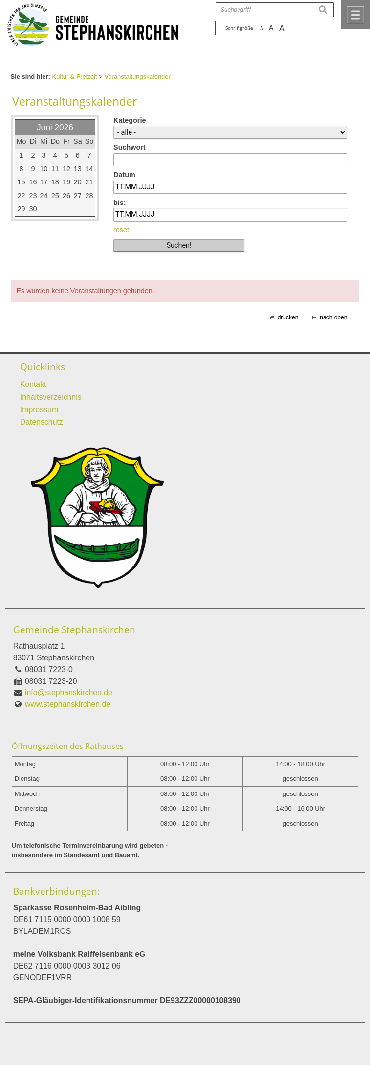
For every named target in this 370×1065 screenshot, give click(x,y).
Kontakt (33, 384)
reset (121, 230)
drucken (288, 317)
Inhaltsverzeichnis (51, 397)
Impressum (39, 410)
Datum (124, 175)
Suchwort (129, 147)
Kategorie (129, 120)
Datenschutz (41, 422)
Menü (355, 14)
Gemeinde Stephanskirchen (74, 629)
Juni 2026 (55, 127)
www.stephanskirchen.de (67, 704)
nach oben (333, 317)
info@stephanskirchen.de (68, 692)
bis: (119, 202)
